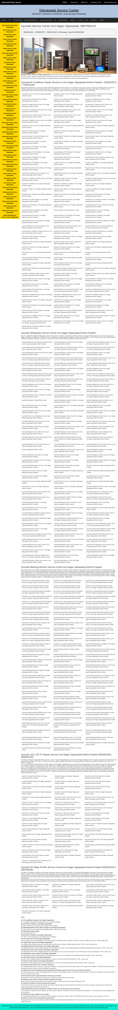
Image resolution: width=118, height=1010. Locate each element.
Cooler (80, 20)
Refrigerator (18, 20)
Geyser (72, 20)
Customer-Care (95, 2)
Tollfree (64, 2)
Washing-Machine (31, 20)
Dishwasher (63, 20)
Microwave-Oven (46, 20)
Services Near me (110, 2)
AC (10, 20)
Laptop (101, 20)
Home (3, 20)
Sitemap (3, 1006)
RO (86, 20)
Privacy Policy (18, 1006)
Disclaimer (10, 1006)
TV (55, 20)
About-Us (84, 2)
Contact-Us (74, 2)
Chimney (93, 20)
